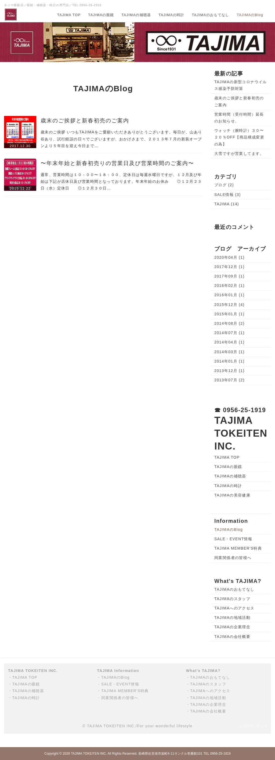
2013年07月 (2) (229, 380)
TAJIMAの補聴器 (136, 15)
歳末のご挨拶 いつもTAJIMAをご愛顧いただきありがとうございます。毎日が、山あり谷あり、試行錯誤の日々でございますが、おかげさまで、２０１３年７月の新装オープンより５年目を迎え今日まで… (121, 139)
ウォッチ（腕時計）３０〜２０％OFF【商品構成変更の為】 (239, 137)
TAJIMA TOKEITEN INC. (89, 753)
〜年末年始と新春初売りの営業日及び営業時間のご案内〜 (117, 163)
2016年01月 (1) (229, 295)
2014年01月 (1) (229, 361)
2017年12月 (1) (229, 267)
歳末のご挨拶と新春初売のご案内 (85, 120)
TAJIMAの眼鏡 (101, 15)
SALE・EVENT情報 (233, 539)
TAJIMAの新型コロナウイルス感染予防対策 (240, 85)
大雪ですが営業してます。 (239, 153)
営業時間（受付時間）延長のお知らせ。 (239, 117)
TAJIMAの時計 (171, 15)
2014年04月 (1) (229, 342)
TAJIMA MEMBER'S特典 (238, 548)
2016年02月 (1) (229, 285)
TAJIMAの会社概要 (232, 636)
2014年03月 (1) (229, 352)
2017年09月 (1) (229, 276)
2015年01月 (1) (229, 314)
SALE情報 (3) (227, 194)
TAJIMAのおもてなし (210, 15)
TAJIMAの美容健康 (232, 495)
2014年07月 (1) (229, 333)
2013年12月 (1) (229, 370)
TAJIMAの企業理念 (232, 627)
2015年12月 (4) (229, 304)
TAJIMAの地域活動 (232, 617)
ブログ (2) (224, 185)
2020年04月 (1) (229, 257)
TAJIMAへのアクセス (234, 608)
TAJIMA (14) (226, 204)
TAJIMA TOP (69, 15)
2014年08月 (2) (229, 323)
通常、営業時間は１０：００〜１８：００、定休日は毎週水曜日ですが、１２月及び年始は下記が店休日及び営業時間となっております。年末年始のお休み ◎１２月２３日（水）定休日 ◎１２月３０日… (121, 181)
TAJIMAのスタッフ (232, 599)
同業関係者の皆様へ (233, 558)
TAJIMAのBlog (250, 15)
